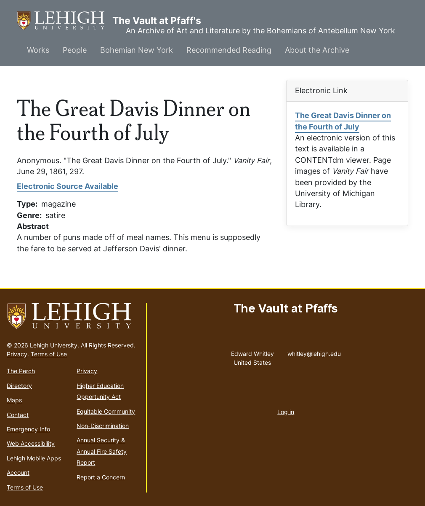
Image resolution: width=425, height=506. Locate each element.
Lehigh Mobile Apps (34, 458)
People (75, 50)
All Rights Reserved (107, 345)
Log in (285, 412)
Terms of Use (49, 354)
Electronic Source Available (67, 186)
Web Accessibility (31, 443)
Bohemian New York (136, 50)
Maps (14, 400)
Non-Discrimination (103, 426)
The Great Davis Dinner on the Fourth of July (343, 121)
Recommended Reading (228, 50)
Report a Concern (101, 477)
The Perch (21, 371)
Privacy (17, 354)
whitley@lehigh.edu (314, 352)
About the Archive (317, 50)
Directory (19, 386)
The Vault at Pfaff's (64, 20)
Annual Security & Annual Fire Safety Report (102, 451)
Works (38, 50)
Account (18, 472)
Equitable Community (106, 411)
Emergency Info (28, 429)
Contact (18, 415)
